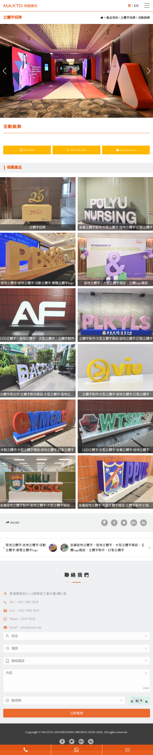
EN (136, 6)
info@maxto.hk (125, 150)
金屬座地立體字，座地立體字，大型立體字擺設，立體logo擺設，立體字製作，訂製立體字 (102, 561)
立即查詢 (76, 727)
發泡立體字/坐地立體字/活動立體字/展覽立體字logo (31, 561)
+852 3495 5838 (76, 150)
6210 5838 (27, 150)
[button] (67, 114)
